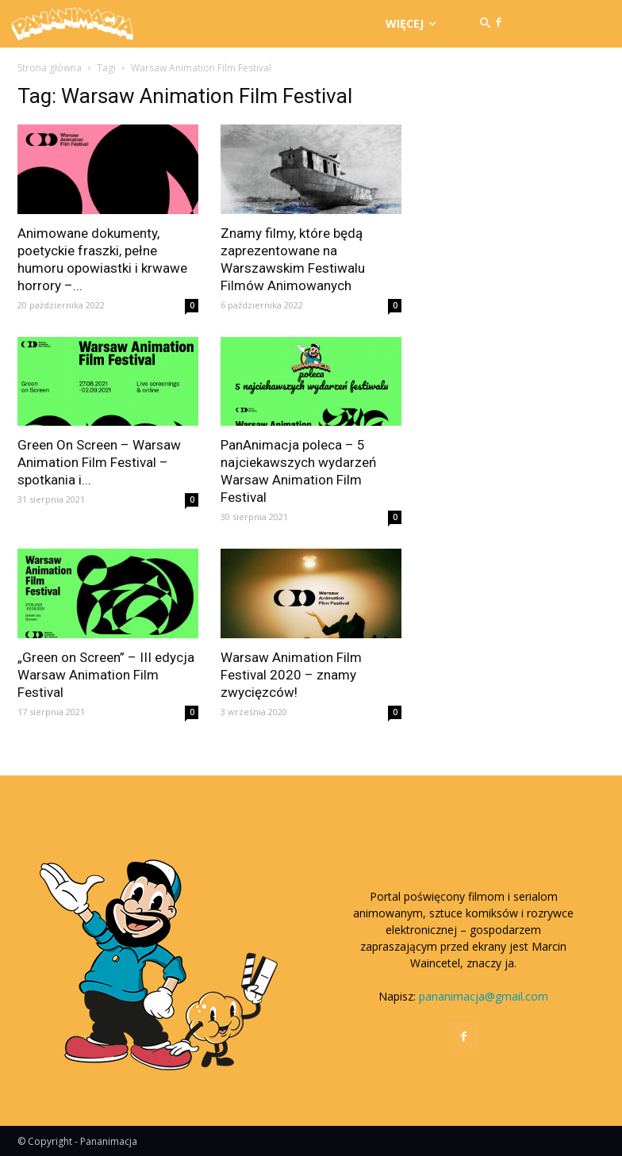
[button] (484, 24)
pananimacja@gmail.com (483, 996)
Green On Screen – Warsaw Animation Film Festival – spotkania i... (99, 462)
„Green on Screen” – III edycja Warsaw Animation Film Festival (105, 674)
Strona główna (49, 68)
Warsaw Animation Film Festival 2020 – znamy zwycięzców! (291, 674)
